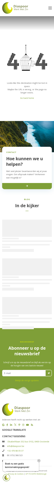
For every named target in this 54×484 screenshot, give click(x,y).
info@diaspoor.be (15, 446)
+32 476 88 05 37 (15, 450)
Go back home (27, 98)
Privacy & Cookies (16, 474)
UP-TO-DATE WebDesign (36, 474)
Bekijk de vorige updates (27, 380)
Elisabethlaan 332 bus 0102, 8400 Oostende (28, 441)
